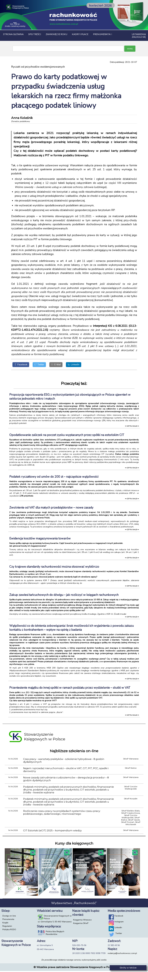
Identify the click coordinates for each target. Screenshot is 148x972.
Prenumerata (8, 920)
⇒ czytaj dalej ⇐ (132, 427)
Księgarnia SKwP (80, 924)
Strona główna (13, 34)
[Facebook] (22, 365)
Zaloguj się (139, 36)
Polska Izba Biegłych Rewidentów (55, 934)
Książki (5, 923)
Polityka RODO (9, 930)
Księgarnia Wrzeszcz (82, 920)
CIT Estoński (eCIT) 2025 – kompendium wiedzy (52, 831)
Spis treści (34, 34)
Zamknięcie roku (56, 34)
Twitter (118, 934)
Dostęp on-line (9, 916)
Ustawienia (139, 34)
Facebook (119, 916)
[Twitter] (44, 365)
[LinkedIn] (83, 365)
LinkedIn (118, 928)
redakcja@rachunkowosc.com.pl (122, 954)
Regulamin (7, 927)
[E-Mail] (63, 365)
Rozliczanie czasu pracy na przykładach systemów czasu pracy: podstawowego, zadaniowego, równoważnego (61, 813)
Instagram (119, 922)
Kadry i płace (80, 34)
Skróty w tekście (128, 967)
